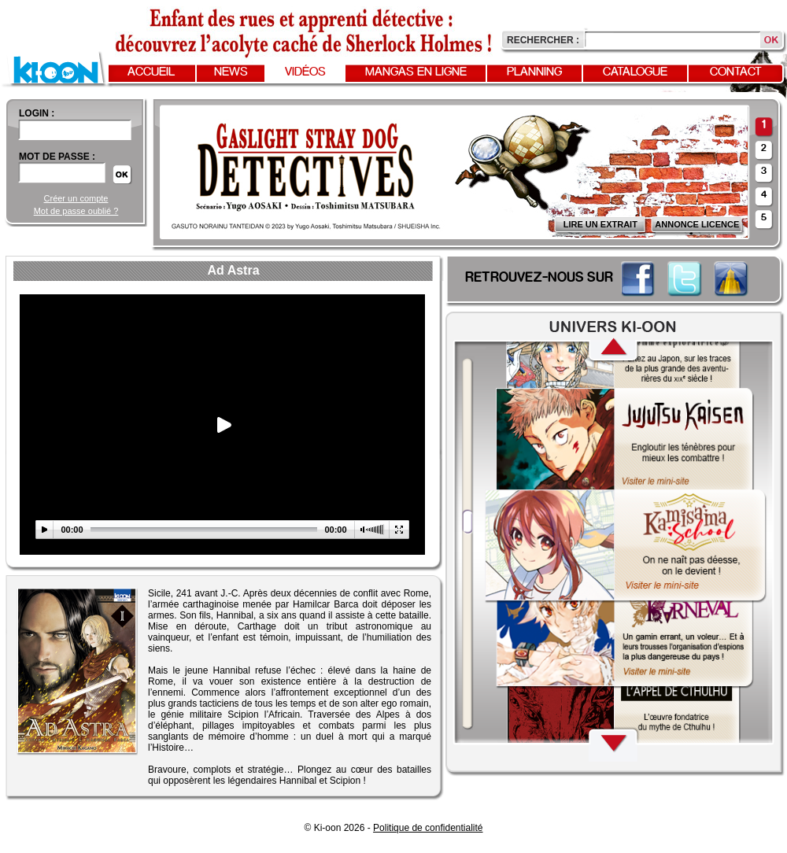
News (231, 72)
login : (36, 113)
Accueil (151, 72)
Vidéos (305, 72)
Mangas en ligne (416, 72)
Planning (534, 72)
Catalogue (635, 72)
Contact (736, 72)
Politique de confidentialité (427, 827)
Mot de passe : (57, 156)
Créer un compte (76, 198)
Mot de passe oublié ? (76, 211)
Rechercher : (543, 40)
